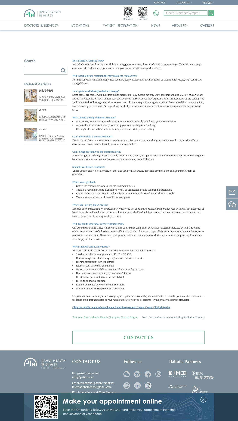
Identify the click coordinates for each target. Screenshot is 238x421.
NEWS (155, 25)
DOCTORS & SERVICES (41, 25)
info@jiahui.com (83, 377)
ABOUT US (179, 25)
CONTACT (159, 2)
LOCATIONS (80, 25)
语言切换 (207, 2)
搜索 (63, 70)
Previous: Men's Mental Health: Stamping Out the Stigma (105, 317)
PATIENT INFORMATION (120, 25)
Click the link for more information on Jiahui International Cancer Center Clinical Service (121, 307)
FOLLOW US (183, 2)
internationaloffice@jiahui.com (92, 387)
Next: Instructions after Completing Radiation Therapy (173, 317)
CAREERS (207, 25)
